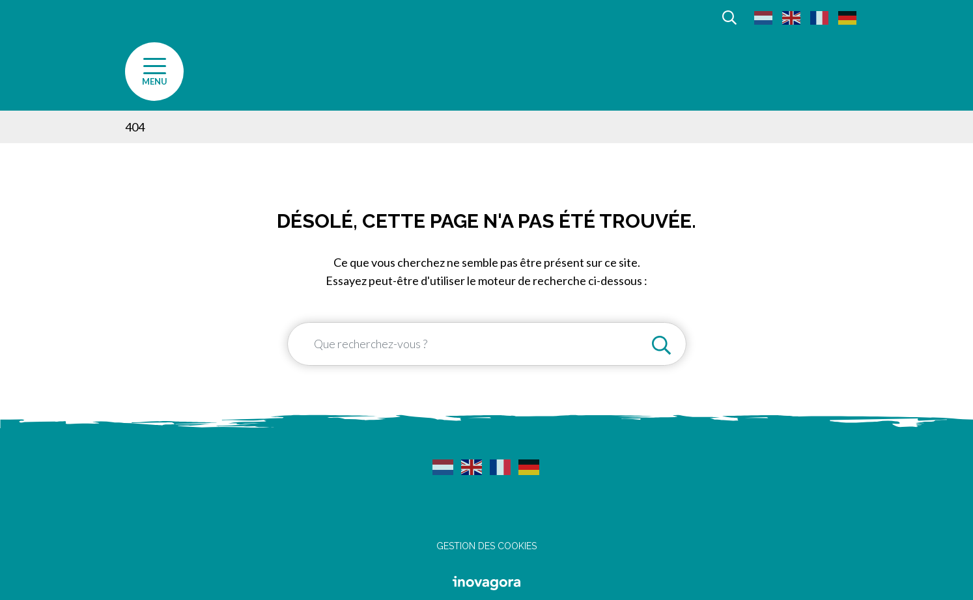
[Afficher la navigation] (154, 71)
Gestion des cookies (486, 546)
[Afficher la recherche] (729, 16)
